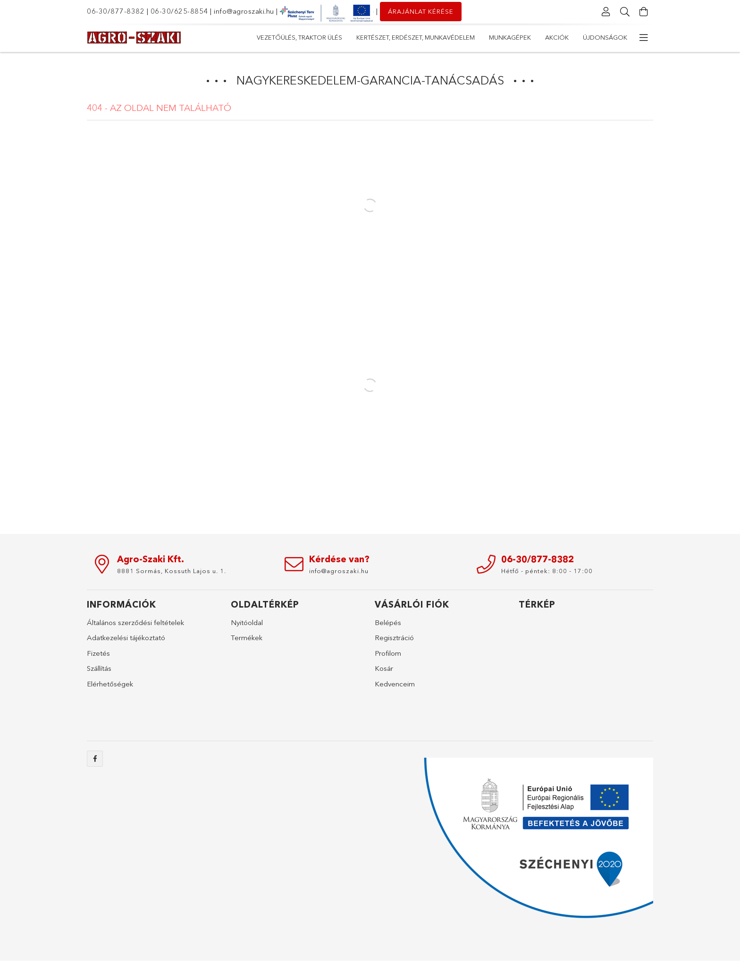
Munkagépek (374, 37)
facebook (95, 759)
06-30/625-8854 (179, 11)
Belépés (388, 622)
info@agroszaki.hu (244, 11)
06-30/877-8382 (115, 11)
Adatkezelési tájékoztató (126, 637)
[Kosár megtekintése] (643, 11)
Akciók (327, 37)
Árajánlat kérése (421, 11)
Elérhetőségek (110, 683)
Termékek (246, 637)
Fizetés (98, 653)
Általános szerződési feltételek (135, 622)
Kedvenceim (395, 683)
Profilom (388, 653)
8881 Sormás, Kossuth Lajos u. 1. (171, 571)
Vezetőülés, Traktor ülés (584, 37)
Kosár (384, 668)
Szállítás (99, 668)
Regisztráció (394, 637)
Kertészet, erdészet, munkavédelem (468, 37)
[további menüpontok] (643, 37)
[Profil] (606, 11)
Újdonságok (279, 37)
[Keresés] (624, 11)
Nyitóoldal (247, 622)
